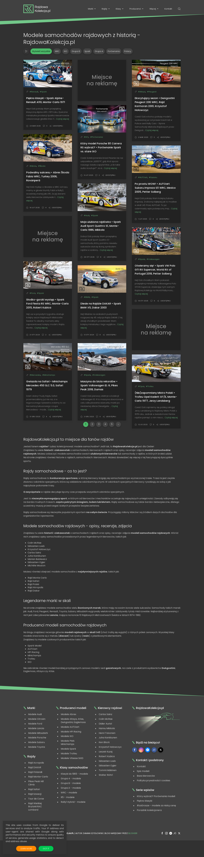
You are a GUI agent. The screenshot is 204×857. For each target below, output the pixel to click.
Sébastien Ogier (107, 782)
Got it (46, 848)
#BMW (87, 297)
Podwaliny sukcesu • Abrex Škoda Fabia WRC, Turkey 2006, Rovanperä (47, 176)
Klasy (120, 8)
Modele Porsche (37, 754)
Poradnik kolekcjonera (149, 827)
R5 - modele (68, 814)
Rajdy (106, 8)
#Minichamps (48, 375)
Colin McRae (105, 736)
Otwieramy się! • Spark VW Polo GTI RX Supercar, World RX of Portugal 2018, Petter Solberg (155, 269)
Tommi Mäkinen (107, 787)
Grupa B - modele (71, 800)
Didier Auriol (105, 740)
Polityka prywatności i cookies (153, 797)
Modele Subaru (36, 759)
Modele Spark (68, 765)
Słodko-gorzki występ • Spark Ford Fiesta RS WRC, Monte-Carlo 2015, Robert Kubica (47, 303)
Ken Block (104, 759)
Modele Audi (35, 731)
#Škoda (41, 166)
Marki (92, 8)
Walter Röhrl (106, 792)
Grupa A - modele (71, 805)
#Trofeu (149, 386)
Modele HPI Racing (71, 748)
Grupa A (99, 51)
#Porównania (96, 137)
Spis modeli (143, 788)
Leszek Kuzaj (105, 768)
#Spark (43, 91)
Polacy (127, 51)
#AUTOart (142, 177)
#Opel (141, 386)
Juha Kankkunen (108, 754)
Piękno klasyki (144, 817)
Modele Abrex (68, 731)
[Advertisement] (101, 80)
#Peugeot (151, 91)
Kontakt (168, 8)
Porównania (114, 51)
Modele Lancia (36, 745)
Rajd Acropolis (36, 779)
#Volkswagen (153, 259)
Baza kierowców (146, 792)
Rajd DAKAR (34, 784)
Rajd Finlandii (35, 789)
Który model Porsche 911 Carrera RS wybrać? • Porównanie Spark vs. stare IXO (101, 147)
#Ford (32, 293)
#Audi (86, 215)
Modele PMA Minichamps (68, 759)
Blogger (132, 850)
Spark (87, 51)
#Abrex (33, 166)
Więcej (154, 8)
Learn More (28, 848)
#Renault (34, 91)
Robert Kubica (107, 773)
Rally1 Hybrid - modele (73, 819)
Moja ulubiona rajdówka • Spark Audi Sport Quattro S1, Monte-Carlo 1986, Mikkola (100, 226)
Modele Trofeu (69, 770)
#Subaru (153, 177)
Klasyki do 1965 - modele (74, 790)
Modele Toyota (36, 764)
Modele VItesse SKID (72, 775)
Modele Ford (35, 740)
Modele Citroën (36, 736)
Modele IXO (67, 753)
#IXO (86, 137)
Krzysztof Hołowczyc (110, 764)
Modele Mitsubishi (38, 750)
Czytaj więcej (62, 118)
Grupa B (76, 51)
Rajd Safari (34, 806)
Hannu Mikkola (107, 745)
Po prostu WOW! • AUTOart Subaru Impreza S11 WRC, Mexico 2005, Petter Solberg (155, 188)
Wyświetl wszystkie (41, 51)
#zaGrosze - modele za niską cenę (156, 822)
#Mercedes (35, 375)
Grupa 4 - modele (71, 795)
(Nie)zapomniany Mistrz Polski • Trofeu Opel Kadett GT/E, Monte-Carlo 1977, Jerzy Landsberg (156, 397)
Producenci (136, 8)
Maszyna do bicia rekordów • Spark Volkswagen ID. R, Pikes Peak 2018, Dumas (99, 385)
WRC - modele (69, 809)
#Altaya (141, 91)
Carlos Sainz (105, 731)
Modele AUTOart (70, 744)
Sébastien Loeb (107, 778)
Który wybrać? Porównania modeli (156, 813)
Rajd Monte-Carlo (38, 793)
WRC (57, 51)
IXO (65, 51)
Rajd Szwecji (34, 811)
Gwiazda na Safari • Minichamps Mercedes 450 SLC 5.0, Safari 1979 (47, 385)
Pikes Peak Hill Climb (36, 800)
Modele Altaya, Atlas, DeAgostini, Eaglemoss (73, 737)
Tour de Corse (36, 815)
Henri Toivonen (107, 750)
